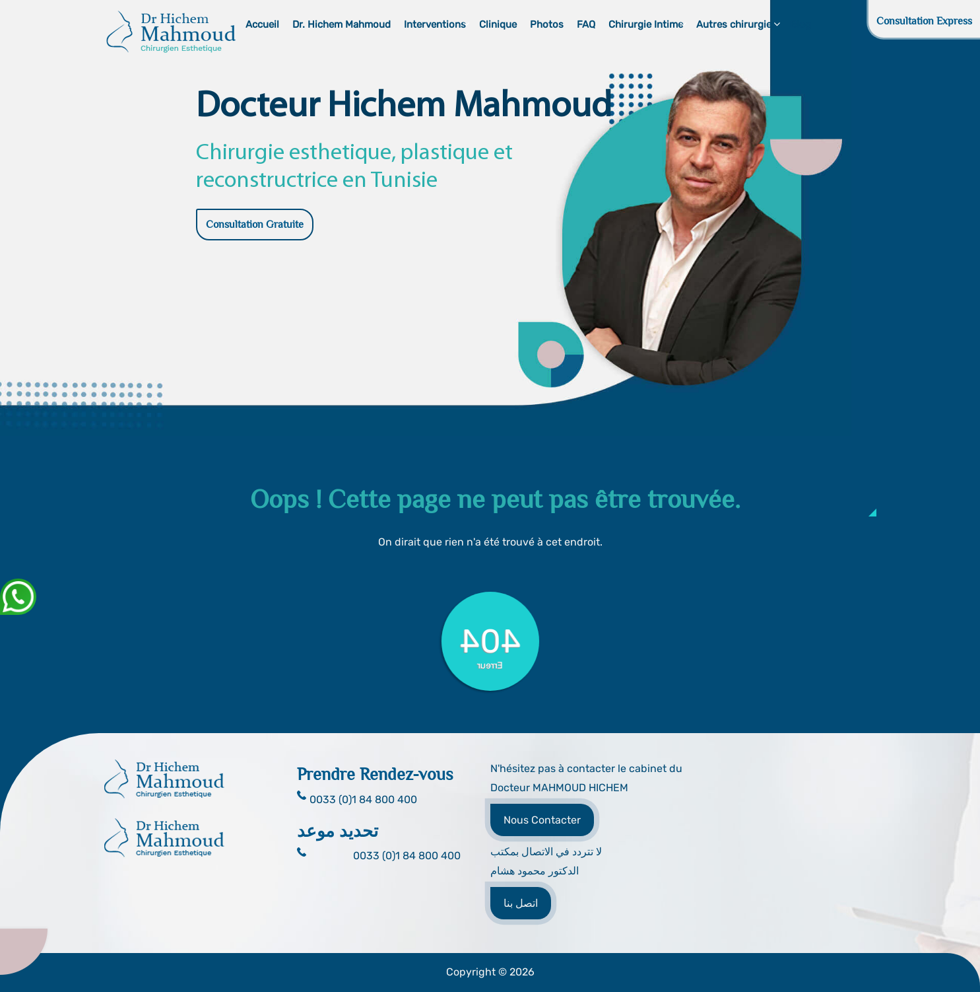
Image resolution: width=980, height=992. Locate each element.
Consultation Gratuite (255, 224)
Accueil (262, 24)
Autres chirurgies (736, 24)
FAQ (586, 24)
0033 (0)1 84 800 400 (407, 855)
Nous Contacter (542, 820)
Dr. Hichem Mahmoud (341, 24)
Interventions (435, 24)
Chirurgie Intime (645, 24)
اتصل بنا (521, 903)
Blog (800, 24)
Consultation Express (924, 21)
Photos (547, 24)
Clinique (498, 24)
